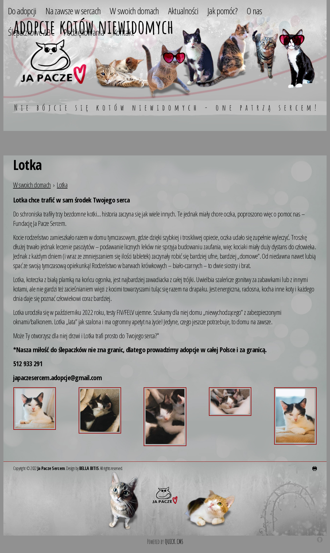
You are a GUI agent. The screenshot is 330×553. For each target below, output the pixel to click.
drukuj (314, 468)
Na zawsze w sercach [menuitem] (73, 11)
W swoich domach (32, 184)
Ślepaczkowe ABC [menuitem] (31, 32)
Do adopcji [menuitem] (22, 11)
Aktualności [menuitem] (183, 11)
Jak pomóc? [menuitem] (222, 11)
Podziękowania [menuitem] (84, 32)
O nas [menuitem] (254, 11)
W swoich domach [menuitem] (134, 11)
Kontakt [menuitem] (123, 32)
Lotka (62, 184)
